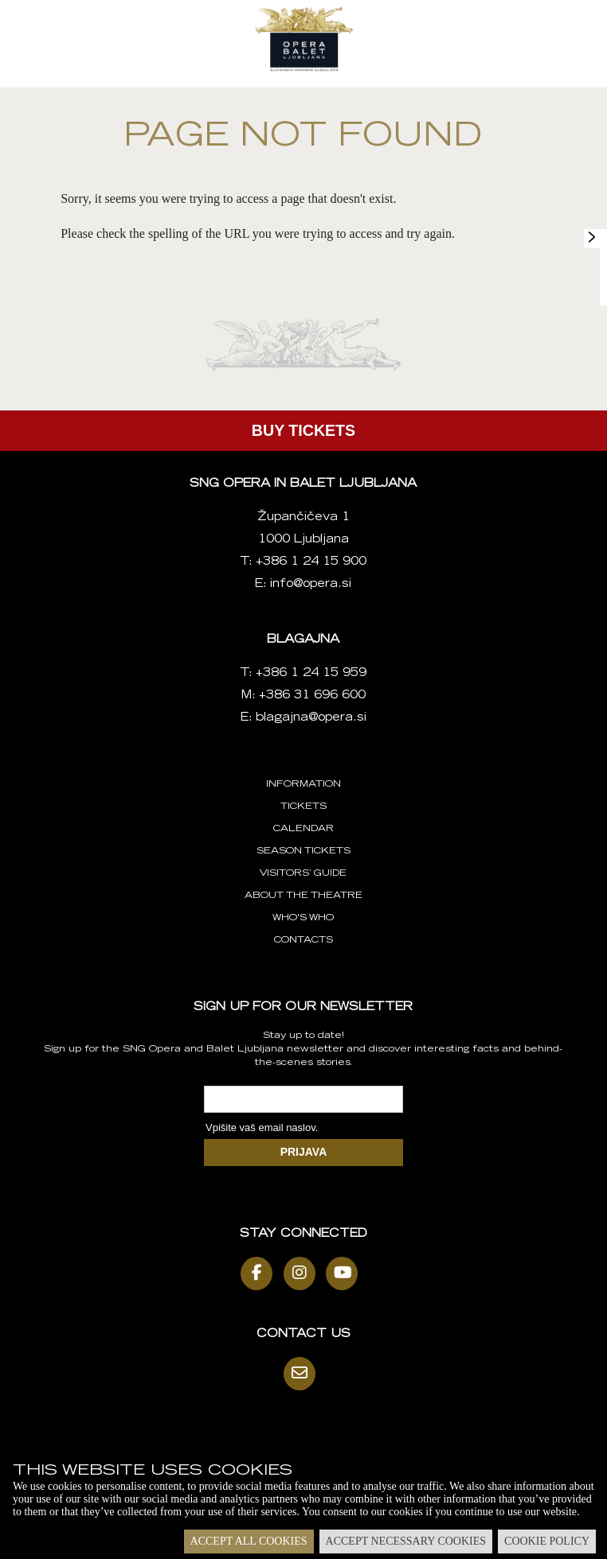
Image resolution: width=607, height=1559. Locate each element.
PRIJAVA (303, 1151)
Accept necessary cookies (406, 1541)
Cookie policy (546, 1541)
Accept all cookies (248, 1541)
